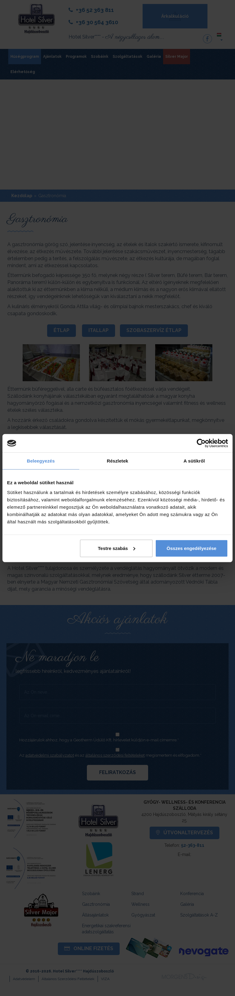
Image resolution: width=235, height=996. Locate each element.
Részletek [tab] (117, 460)
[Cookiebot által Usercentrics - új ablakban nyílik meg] (201, 443)
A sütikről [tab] (194, 460)
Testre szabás (116, 548)
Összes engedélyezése (192, 548)
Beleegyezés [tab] (41, 460)
